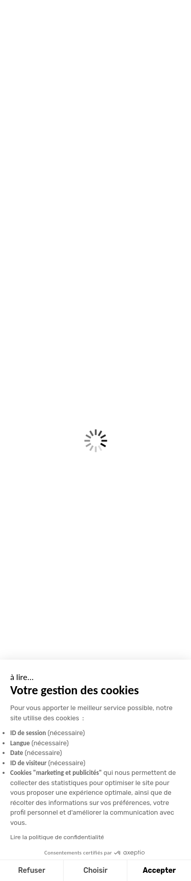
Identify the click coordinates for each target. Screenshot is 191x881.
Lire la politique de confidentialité (57, 837)
